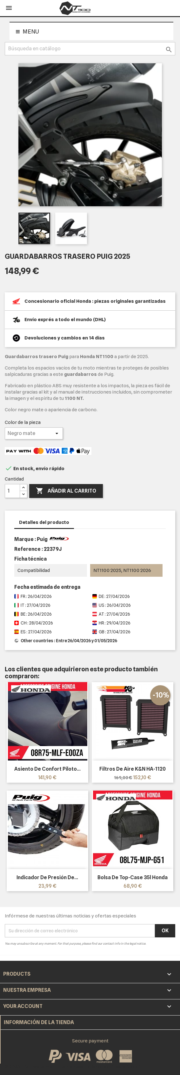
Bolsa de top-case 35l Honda (132, 877)
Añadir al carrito (66, 491)
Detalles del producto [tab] (44, 522)
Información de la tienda (39, 1022)
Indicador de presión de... (47, 877)
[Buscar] (90, 48)
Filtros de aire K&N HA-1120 (132, 769)
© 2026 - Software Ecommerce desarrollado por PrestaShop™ (73, 1067)
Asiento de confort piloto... (47, 769)
